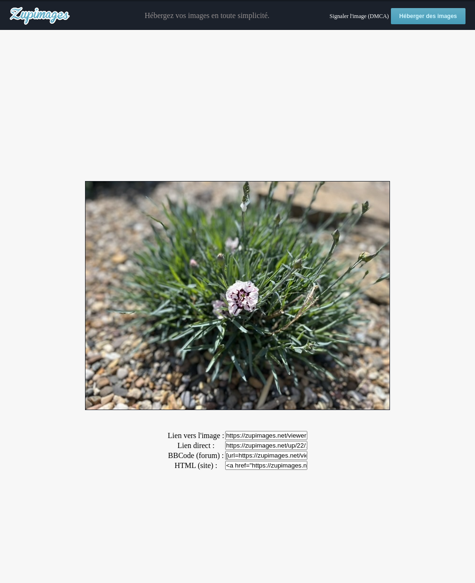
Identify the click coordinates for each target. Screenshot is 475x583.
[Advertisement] (237, 105)
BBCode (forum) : (196, 455)
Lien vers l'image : (196, 435)
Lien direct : (195, 445)
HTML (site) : (195, 465)
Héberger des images (428, 16)
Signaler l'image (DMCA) (359, 16)
